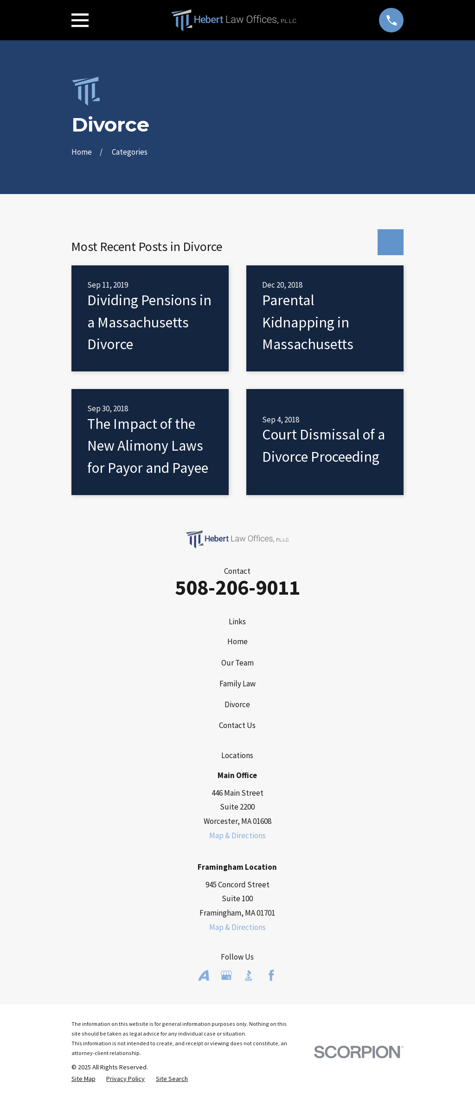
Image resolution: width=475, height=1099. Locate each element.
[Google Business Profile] (226, 975)
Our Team (237, 663)
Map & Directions (237, 835)
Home (237, 641)
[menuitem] (83, 1079)
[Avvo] (203, 975)
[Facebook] (271, 975)
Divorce (237, 704)
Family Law (237, 683)
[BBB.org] (248, 975)
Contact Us (237, 725)
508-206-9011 (237, 587)
